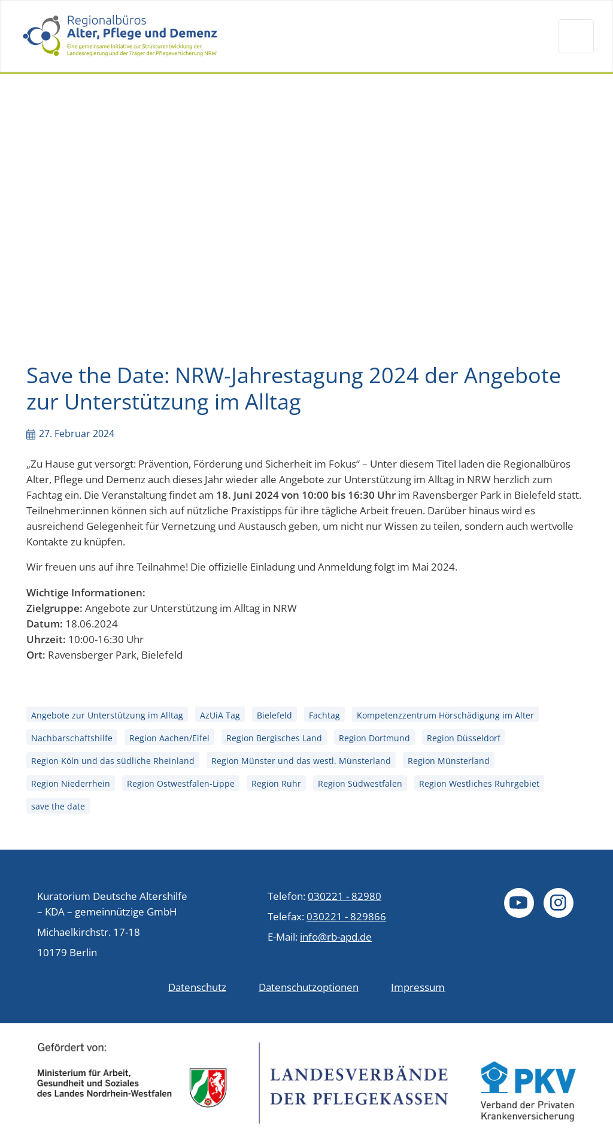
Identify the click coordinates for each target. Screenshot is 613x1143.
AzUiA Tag (220, 715)
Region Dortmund (374, 738)
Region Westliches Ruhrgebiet (479, 784)
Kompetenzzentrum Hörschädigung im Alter (445, 715)
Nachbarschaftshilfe (72, 738)
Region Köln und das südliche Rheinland (113, 760)
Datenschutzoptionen (309, 987)
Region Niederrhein (70, 784)
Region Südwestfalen (360, 784)
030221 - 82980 (344, 896)
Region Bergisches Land (274, 738)
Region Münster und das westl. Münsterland (301, 760)
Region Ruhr (276, 784)
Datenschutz (197, 987)
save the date (58, 806)
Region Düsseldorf (463, 738)
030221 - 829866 (346, 916)
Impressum (418, 987)
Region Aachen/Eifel (169, 738)
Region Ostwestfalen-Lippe (181, 784)
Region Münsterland (449, 760)
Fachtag (324, 715)
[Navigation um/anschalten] (576, 36)
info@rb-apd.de (336, 936)
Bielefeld (274, 715)
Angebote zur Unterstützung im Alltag (107, 715)
